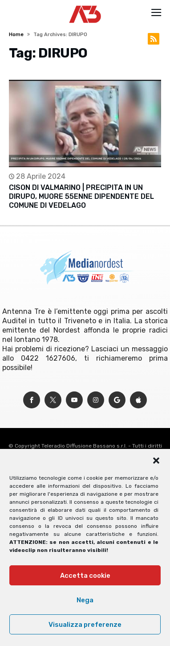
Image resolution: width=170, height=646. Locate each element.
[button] (156, 460)
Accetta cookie (85, 576)
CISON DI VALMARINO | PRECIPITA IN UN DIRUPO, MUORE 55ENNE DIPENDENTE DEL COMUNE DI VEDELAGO (81, 196)
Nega (85, 600)
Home (16, 34)
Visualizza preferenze (85, 625)
